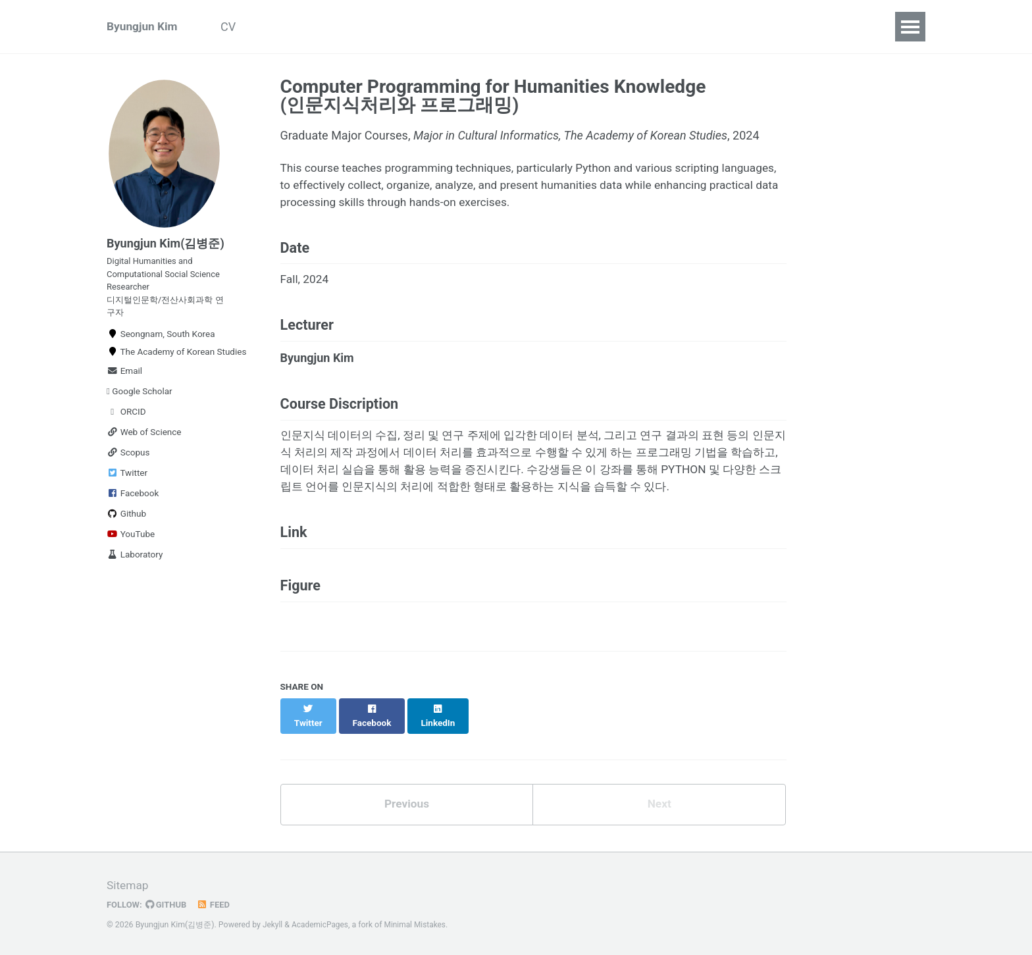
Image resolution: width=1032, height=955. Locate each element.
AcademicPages (321, 925)
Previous (406, 827)
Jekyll (273, 925)
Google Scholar (139, 399)
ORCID (126, 420)
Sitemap (128, 886)
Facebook (133, 501)
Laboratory (135, 562)
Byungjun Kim (143, 27)
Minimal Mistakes (419, 925)
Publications (299, 27)
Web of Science (144, 440)
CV (235, 27)
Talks (369, 27)
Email (124, 379)
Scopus (128, 460)
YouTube (131, 542)
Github (126, 522)
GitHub (168, 905)
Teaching (431, 27)
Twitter (127, 481)
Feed (216, 905)
